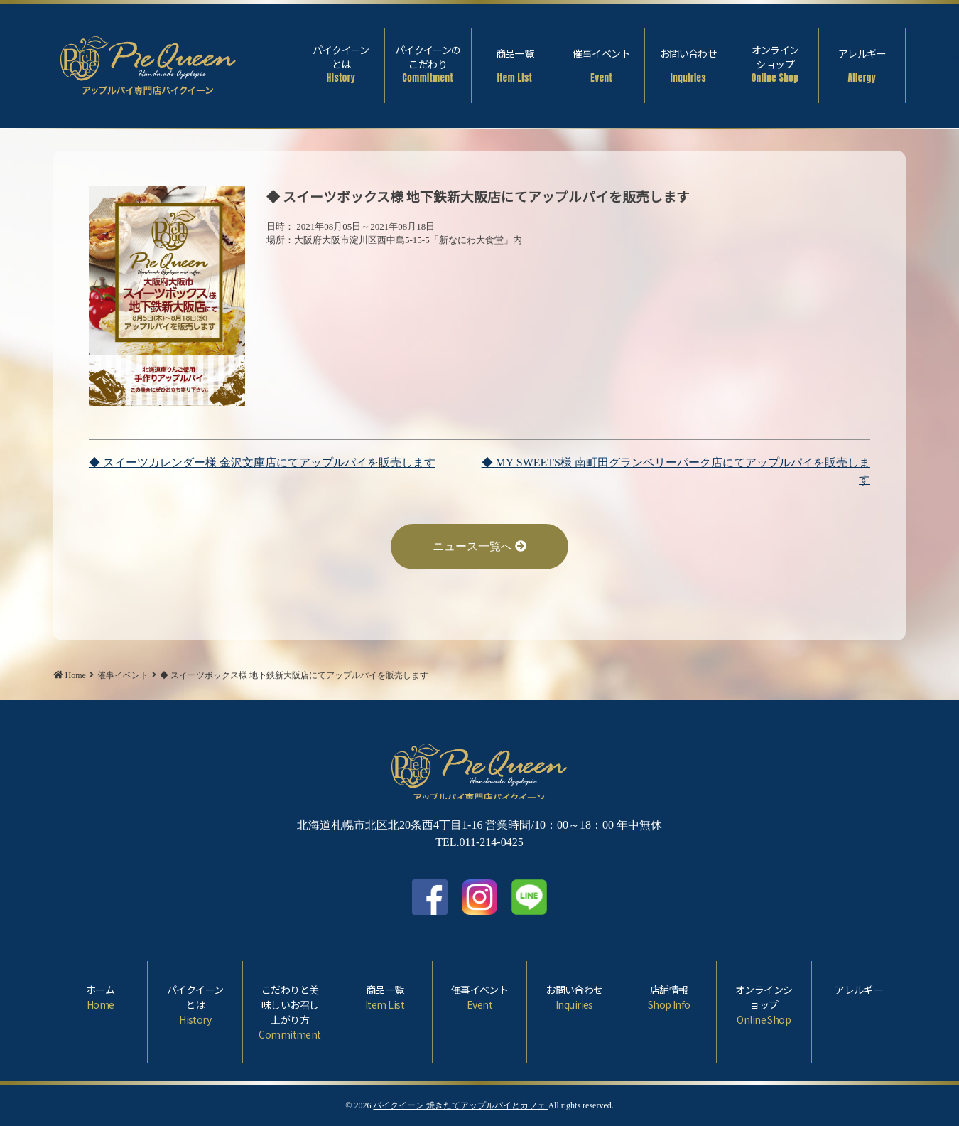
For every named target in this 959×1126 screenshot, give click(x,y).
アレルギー (862, 65)
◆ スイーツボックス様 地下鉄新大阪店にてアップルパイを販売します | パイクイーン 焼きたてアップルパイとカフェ (148, 62)
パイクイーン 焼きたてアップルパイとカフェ (460, 1105)
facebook (430, 897)
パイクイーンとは (340, 64)
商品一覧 (514, 65)
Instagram (479, 897)
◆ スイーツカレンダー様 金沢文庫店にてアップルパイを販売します (262, 462)
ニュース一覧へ (479, 546)
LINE (529, 897)
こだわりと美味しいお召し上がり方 (290, 1012)
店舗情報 (669, 997)
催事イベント (601, 65)
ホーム (100, 997)
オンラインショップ (775, 64)
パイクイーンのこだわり (428, 64)
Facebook (935, 58)
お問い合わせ (688, 65)
